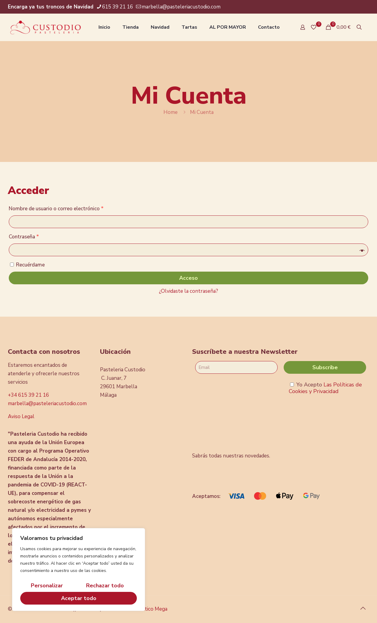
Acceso (188, 278)
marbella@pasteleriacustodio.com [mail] (181, 6)
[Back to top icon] (362, 608)
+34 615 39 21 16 (28, 395)
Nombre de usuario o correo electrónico (56, 208)
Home (170, 112)
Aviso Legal (21, 416)
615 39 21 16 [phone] (117, 6)
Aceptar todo (78, 598)
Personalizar (47, 585)
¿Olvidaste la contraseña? (188, 291)
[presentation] (241, 424)
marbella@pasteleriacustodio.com (47, 403)
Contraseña (24, 236)
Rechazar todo (105, 585)
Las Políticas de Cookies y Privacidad (325, 388)
